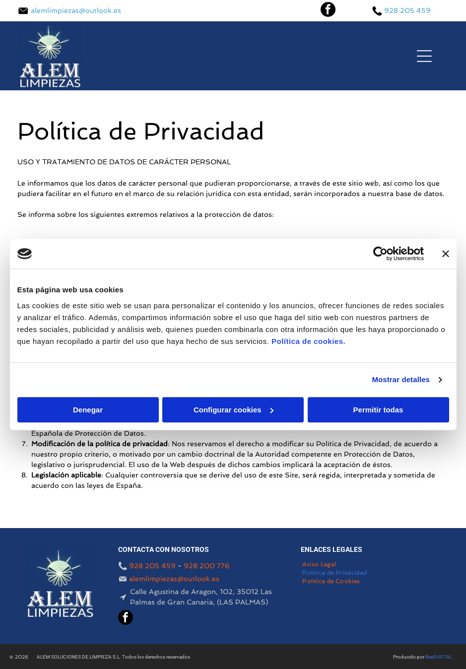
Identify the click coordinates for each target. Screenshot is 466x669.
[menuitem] (319, 565)
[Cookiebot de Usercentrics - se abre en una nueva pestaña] (380, 253)
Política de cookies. (308, 341)
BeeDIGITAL (438, 657)
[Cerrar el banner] (445, 253)
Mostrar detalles (401, 379)
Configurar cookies (233, 409)
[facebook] (328, 10)
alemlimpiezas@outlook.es (76, 10)
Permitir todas (378, 409)
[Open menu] (424, 56)
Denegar (88, 409)
